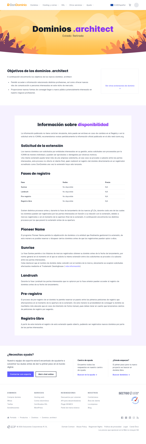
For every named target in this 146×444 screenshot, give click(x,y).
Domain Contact (68, 427)
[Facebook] (122, 417)
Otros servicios (77, 5)
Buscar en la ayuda (87, 375)
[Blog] (138, 417)
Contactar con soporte (20, 374)
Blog (89, 408)
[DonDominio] (17, 5)
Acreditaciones (13, 408)
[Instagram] (134, 417)
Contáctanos (93, 397)
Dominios (35, 5)
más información (72, 266)
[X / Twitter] (126, 417)
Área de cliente (94, 401)
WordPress (38, 408)
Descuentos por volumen (71, 397)
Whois (9, 401)
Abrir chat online (46, 374)
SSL (64, 5)
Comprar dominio (14, 397)
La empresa (92, 404)
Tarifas (10, 404)
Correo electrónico (41, 401)
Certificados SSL (40, 404)
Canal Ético (134, 427)
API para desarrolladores (71, 401)
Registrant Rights (95, 427)
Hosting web (39, 397)
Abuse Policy (81, 427)
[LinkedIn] (130, 417)
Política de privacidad (112, 427)
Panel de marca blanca (70, 408)
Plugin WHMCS (67, 404)
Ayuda (91, 5)
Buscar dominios (121, 375)
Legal (125, 427)
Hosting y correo (51, 5)
